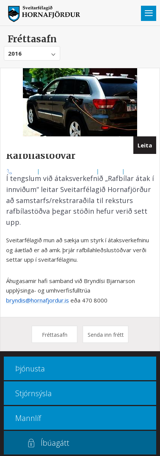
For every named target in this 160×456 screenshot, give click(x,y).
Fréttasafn (54, 334)
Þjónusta (30, 368)
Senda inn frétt (106, 334)
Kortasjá (110, 171)
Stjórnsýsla (33, 393)
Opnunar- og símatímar (68, 171)
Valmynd (148, 13)
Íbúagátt (55, 443)
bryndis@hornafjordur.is (37, 300)
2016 (15, 53)
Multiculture (140, 171)
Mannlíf (28, 418)
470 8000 (25, 171)
